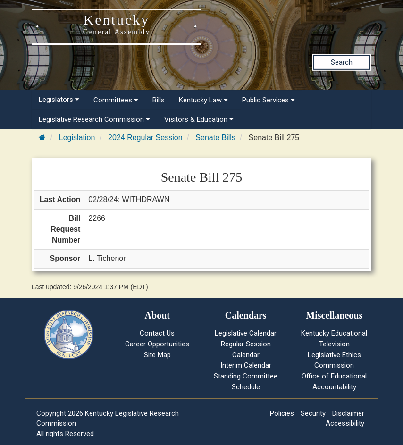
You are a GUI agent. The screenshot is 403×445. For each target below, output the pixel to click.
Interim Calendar (245, 365)
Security (313, 413)
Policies (282, 413)
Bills (158, 100)
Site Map (157, 355)
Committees (115, 100)
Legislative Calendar (246, 333)
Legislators (59, 99)
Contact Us (157, 333)
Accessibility (345, 423)
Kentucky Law (203, 100)
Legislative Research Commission (94, 119)
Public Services (268, 100)
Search (342, 62)
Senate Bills (215, 138)
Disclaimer (348, 413)
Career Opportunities (157, 344)
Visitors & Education (199, 119)
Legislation (77, 138)
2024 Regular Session (145, 138)
